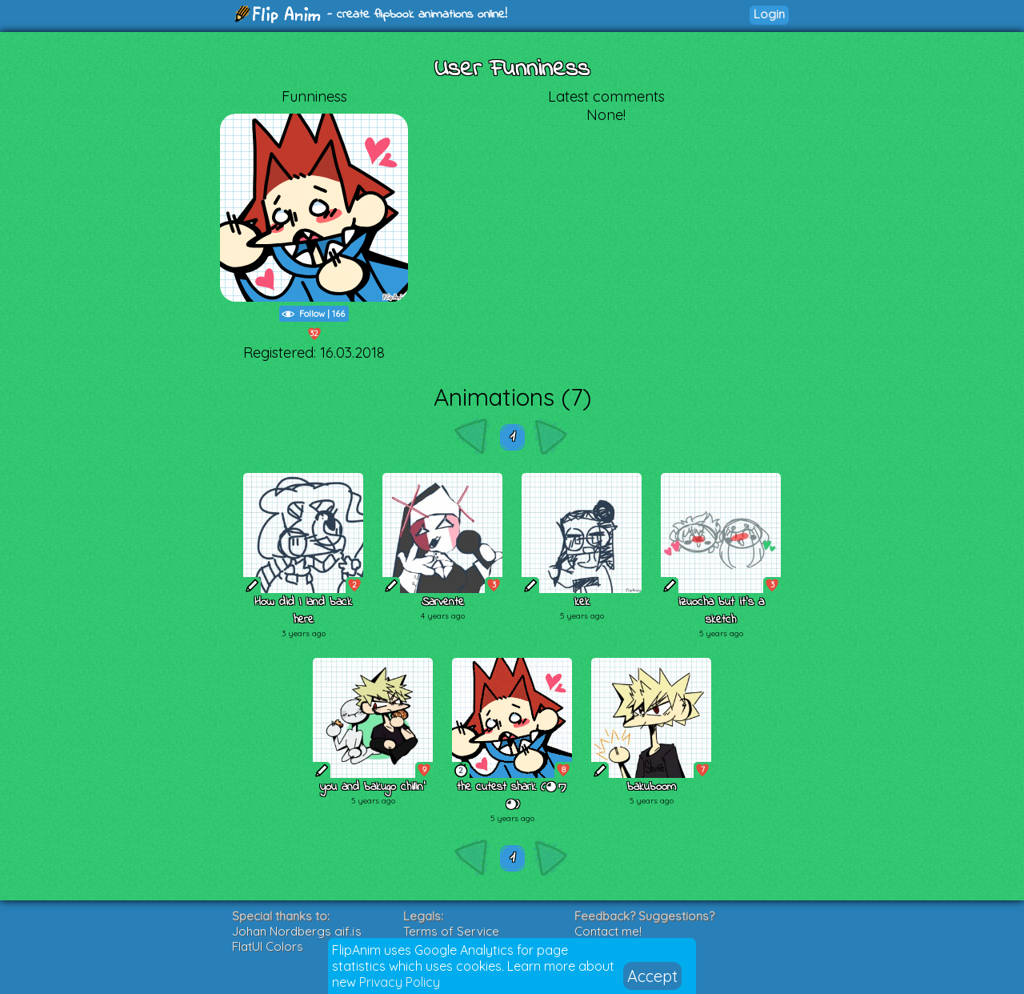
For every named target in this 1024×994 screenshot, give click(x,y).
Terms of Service (451, 931)
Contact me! (608, 931)
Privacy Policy (399, 982)
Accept (652, 976)
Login (769, 14)
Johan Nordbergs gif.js (297, 931)
